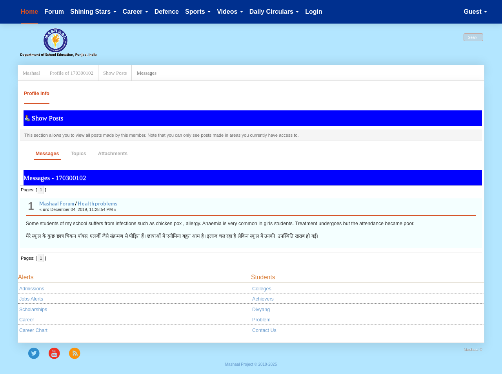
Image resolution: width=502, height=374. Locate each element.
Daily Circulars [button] (274, 11)
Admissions (31, 289)
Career (26, 320)
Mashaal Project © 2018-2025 (251, 364)
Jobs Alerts (31, 299)
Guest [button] (475, 11)
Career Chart (33, 330)
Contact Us (264, 330)
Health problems (97, 204)
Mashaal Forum (56, 204)
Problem (261, 320)
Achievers (263, 299)
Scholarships (33, 309)
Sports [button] (198, 11)
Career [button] (135, 11)
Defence (167, 11)
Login (313, 11)
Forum (54, 11)
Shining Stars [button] (93, 11)
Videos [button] (230, 11)
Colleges (261, 289)
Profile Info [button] (36, 93)
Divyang (261, 309)
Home (29, 11)
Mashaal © (473, 349)
